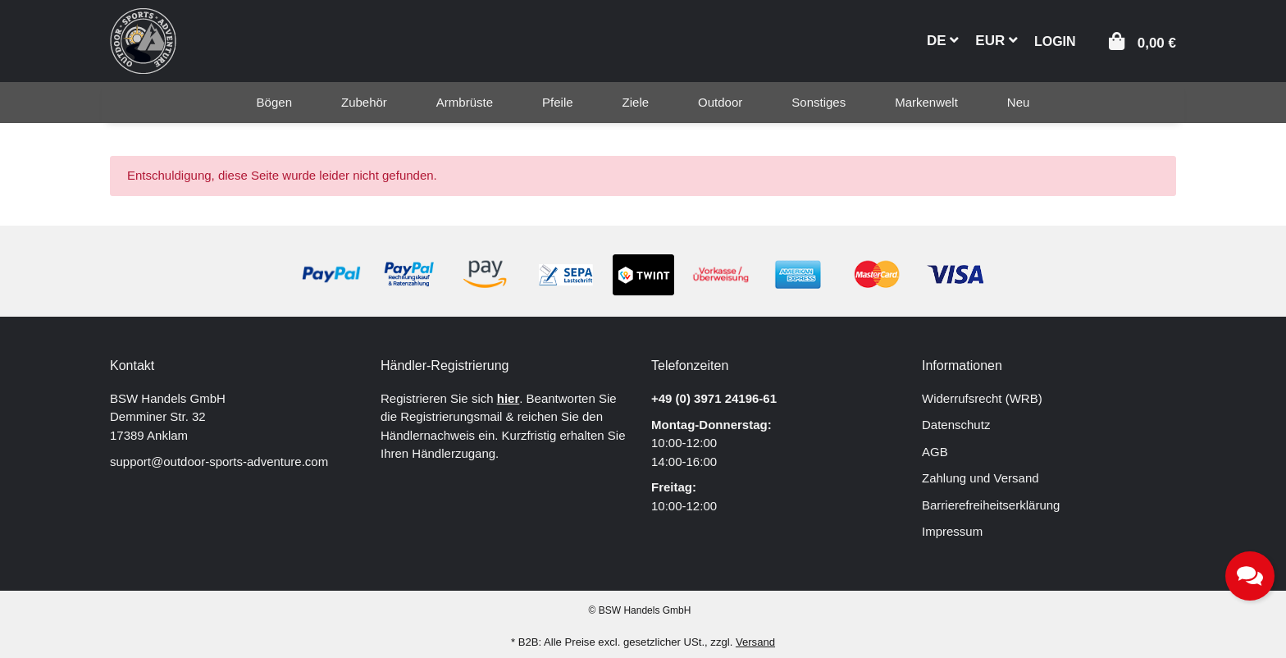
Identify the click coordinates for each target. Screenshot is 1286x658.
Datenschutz (956, 425)
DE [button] (943, 40)
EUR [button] (996, 40)
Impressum (952, 531)
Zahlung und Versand (980, 478)
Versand (755, 642)
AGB (935, 452)
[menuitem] (274, 102)
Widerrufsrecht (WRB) (982, 398)
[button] (1055, 40)
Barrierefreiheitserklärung (991, 505)
